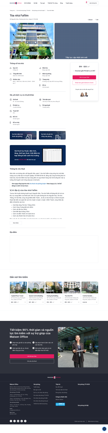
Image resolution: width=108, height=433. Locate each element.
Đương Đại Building (52, 296)
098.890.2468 (23, 159)
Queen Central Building (36, 296)
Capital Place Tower (17, 296)
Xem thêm (16, 223)
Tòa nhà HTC (69, 296)
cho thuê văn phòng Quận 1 (38, 183)
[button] (93, 3)
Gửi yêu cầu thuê (31, 361)
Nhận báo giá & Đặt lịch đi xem (84, 82)
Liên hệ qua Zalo (84, 77)
